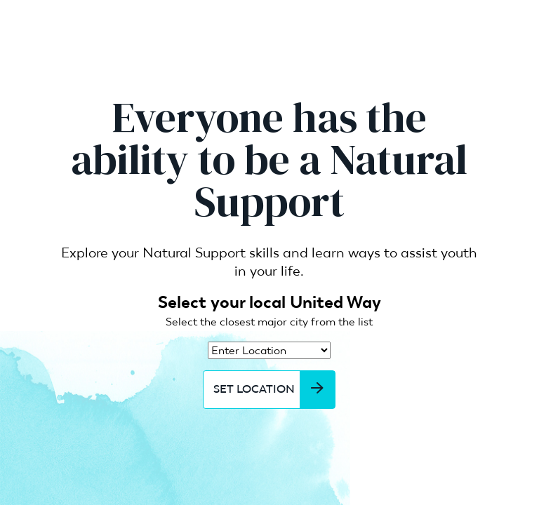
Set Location (274, 389)
